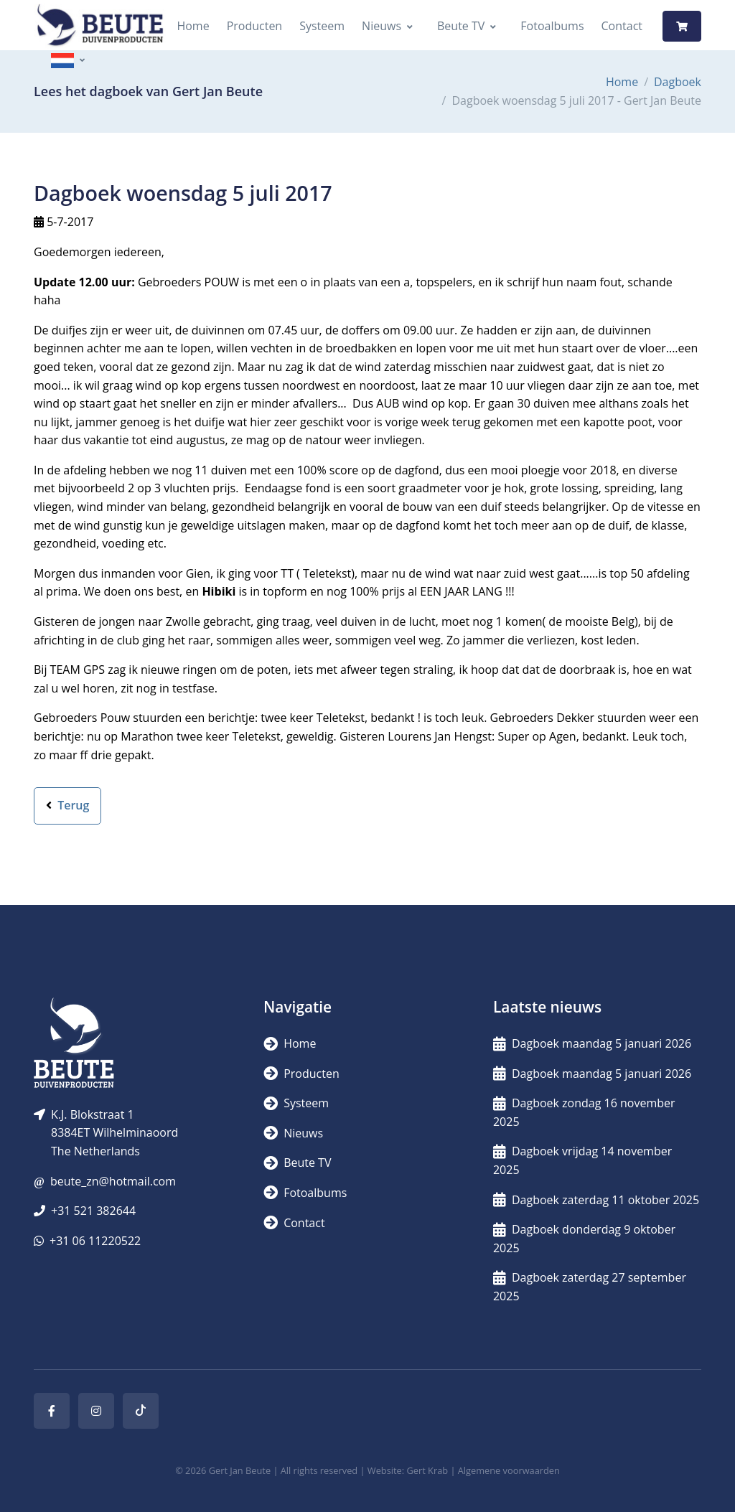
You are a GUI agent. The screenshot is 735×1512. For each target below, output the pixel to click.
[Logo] (100, 26)
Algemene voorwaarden (509, 1470)
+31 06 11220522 (95, 1241)
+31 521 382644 (93, 1210)
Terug (67, 805)
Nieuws (381, 26)
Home (193, 26)
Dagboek (677, 82)
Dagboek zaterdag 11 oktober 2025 (596, 1200)
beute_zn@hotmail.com (113, 1181)
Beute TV (460, 26)
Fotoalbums (552, 26)
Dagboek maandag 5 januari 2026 (592, 1043)
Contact (621, 26)
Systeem (322, 26)
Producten (255, 26)
